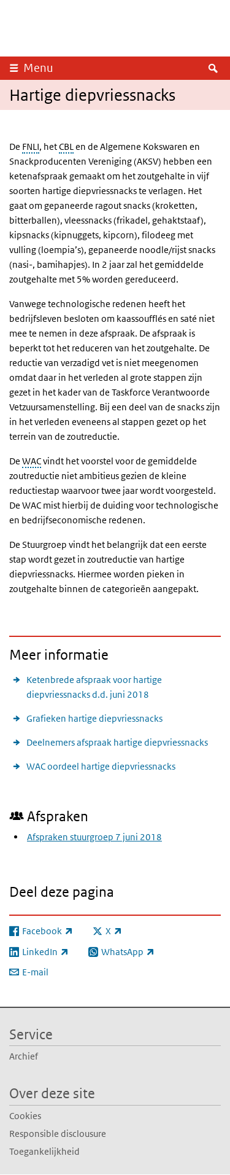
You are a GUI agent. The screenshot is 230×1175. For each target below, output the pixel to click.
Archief (23, 1056)
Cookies (25, 1116)
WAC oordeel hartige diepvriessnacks (100, 766)
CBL (66, 146)
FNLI (30, 146)
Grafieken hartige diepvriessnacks (94, 718)
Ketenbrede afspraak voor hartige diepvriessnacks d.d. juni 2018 (94, 687)
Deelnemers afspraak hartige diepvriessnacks (117, 742)
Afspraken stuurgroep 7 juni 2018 (94, 837)
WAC (31, 461)
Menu (38, 68)
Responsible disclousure (57, 1133)
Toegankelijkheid (44, 1151)
